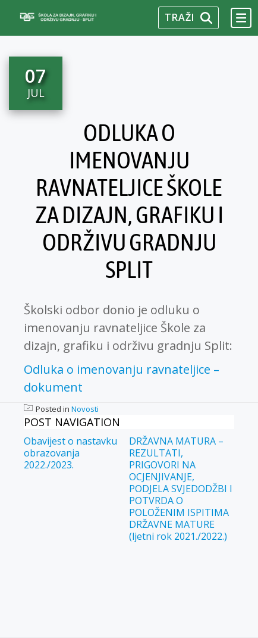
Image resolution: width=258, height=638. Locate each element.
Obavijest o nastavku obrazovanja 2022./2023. (70, 452)
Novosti (85, 409)
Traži (188, 17)
